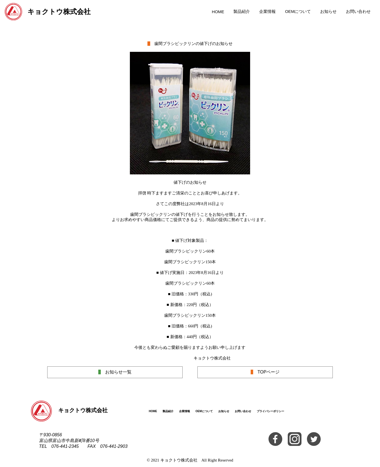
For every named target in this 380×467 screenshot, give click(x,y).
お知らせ (328, 11)
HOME (218, 11)
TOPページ (265, 372)
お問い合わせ (358, 11)
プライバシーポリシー (270, 411)
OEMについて (298, 11)
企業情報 (267, 11)
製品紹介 (241, 11)
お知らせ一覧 (115, 372)
